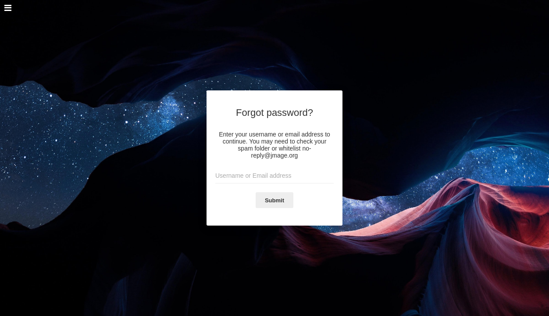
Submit (274, 200)
